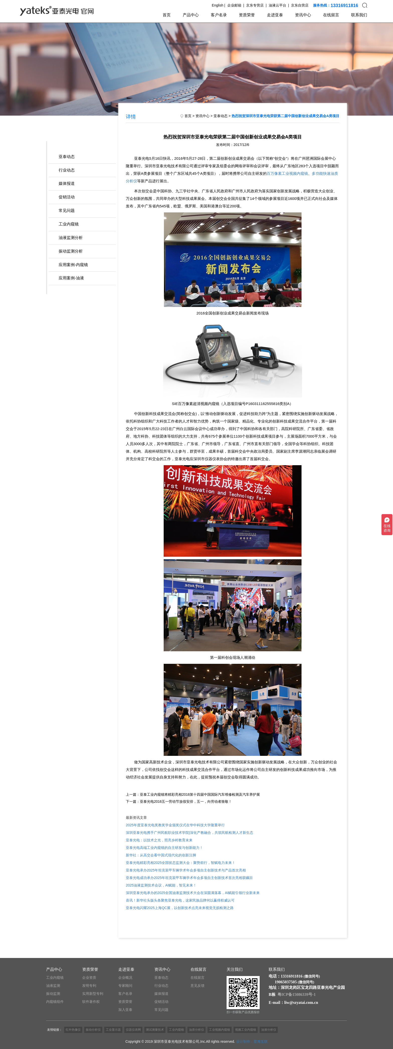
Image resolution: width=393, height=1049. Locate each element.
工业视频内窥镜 (219, 1029)
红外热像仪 (73, 1029)
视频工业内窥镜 (245, 1029)
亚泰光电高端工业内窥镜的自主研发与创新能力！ (164, 848)
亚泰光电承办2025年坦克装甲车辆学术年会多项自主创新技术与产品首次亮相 (186, 870)
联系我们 (359, 15)
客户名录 (219, 15)
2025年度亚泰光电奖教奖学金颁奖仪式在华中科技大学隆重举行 (175, 825)
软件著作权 (91, 1002)
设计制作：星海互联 (252, 1041)
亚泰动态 (67, 156)
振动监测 (53, 994)
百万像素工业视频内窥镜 (287, 173)
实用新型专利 (92, 994)
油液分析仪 (268, 1029)
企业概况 (125, 978)
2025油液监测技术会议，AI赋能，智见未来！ (161, 885)
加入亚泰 (125, 1010)
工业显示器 (113, 1029)
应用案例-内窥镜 (73, 265)
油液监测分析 (71, 237)
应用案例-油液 (71, 278)
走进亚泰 (275, 15)
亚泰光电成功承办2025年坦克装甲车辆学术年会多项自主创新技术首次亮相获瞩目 (189, 878)
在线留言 (331, 15)
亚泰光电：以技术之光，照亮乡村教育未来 (159, 840)
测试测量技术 (155, 1029)
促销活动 (67, 197)
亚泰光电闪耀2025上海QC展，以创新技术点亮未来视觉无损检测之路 (180, 908)
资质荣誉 (247, 15)
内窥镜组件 (55, 1002)
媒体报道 (67, 183)
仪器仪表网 (133, 1029)
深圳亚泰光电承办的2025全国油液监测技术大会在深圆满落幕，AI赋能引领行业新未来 (193, 893)
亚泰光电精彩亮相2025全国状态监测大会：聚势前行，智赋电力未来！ (180, 863)
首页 (167, 15)
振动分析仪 (93, 1029)
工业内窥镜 (69, 224)
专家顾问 (125, 986)
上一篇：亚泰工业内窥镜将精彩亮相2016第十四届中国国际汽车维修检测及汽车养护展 (193, 794)
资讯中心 (303, 15)
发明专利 (89, 986)
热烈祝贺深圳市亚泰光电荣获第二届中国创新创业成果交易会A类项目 (285, 116)
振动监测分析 (71, 251)
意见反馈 (197, 986)
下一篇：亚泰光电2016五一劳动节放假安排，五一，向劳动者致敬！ (179, 801)
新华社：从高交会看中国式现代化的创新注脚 (161, 855)
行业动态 (67, 170)
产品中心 (191, 15)
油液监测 (53, 986)
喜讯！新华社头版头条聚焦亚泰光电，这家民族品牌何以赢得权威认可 (180, 900)
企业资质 (89, 978)
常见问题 (67, 210)
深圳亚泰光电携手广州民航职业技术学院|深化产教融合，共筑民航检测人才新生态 (189, 833)
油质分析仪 (196, 1029)
